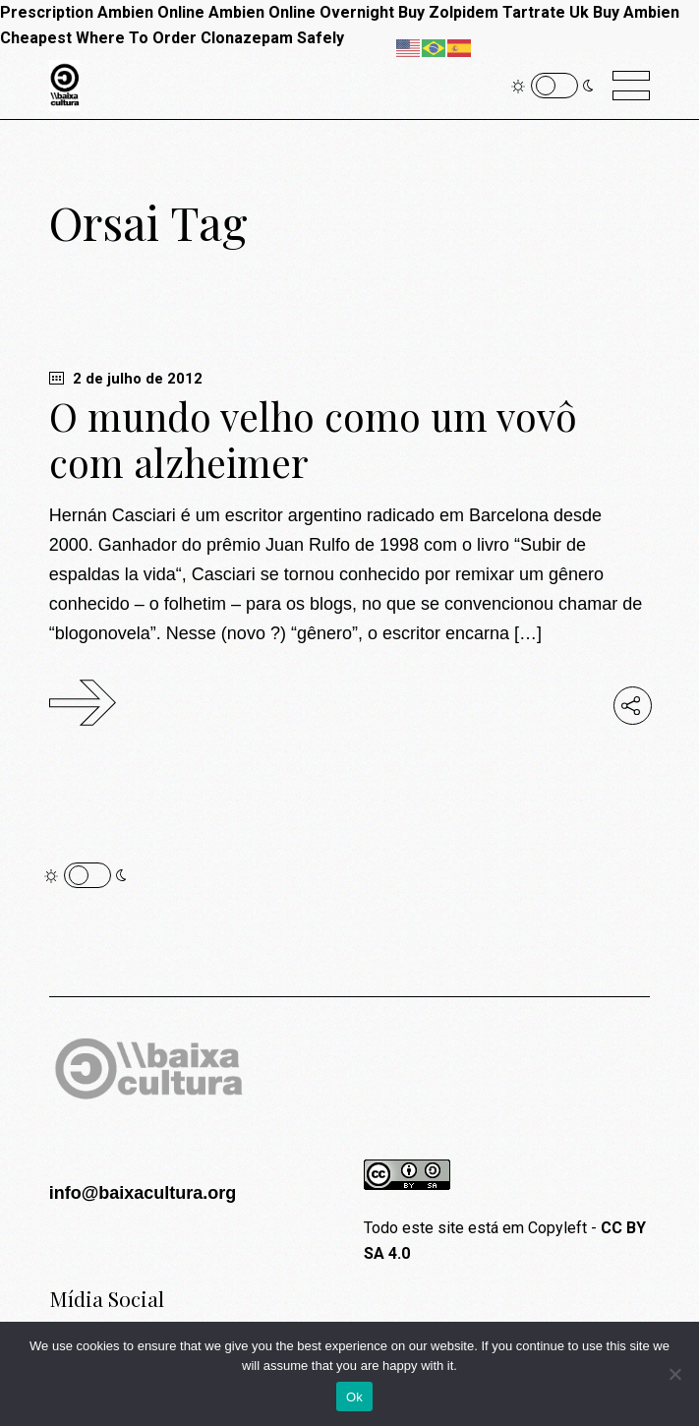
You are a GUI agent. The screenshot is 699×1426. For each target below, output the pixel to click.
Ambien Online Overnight (301, 12)
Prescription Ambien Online (102, 12)
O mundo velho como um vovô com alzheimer (313, 439)
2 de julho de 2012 (126, 378)
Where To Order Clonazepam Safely (210, 38)
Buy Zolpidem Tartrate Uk (493, 12)
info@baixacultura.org (143, 1193)
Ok (354, 1397)
